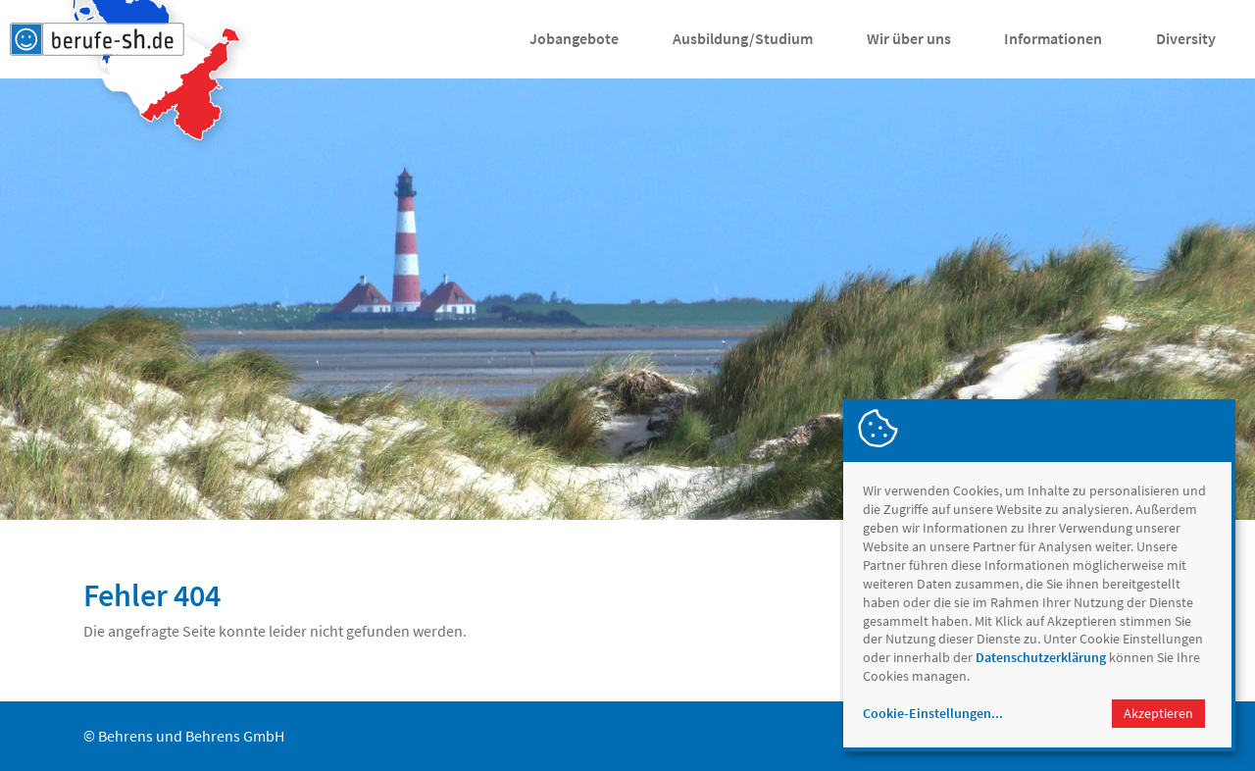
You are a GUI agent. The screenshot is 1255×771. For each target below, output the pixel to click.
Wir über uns (909, 38)
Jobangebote (574, 38)
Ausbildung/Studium (743, 38)
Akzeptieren (1158, 713)
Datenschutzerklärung (1041, 657)
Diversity (1186, 38)
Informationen (1053, 38)
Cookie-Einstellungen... (933, 713)
